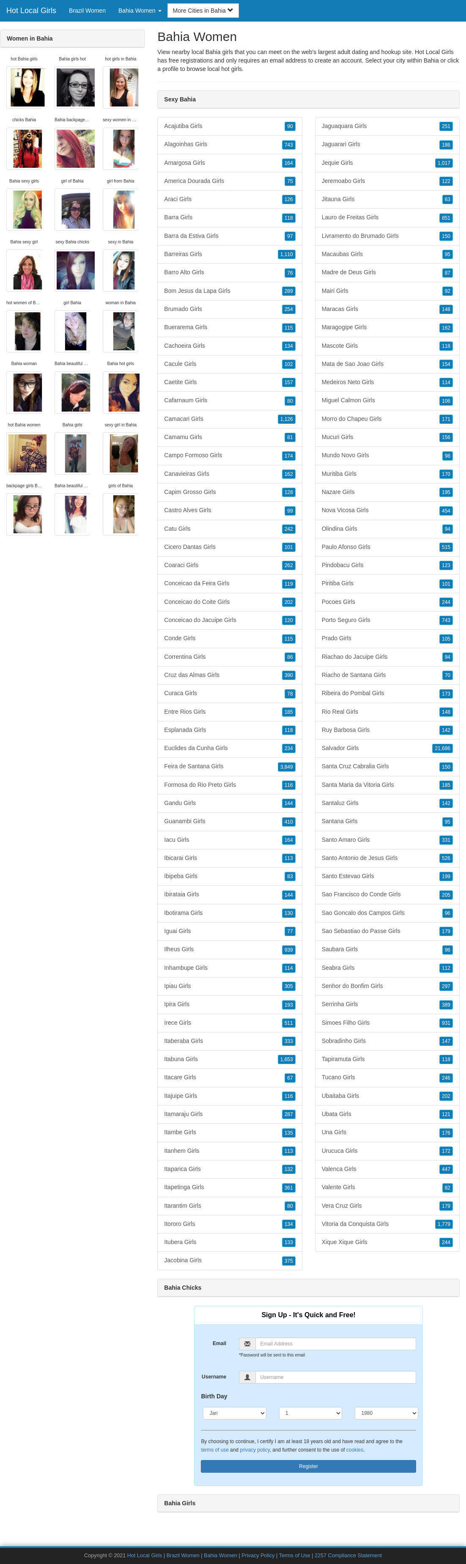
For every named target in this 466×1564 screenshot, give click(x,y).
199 (446, 876)
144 (289, 803)
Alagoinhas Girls (229, 144)
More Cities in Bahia (203, 10)
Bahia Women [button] (140, 10)
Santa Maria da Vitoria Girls (387, 785)
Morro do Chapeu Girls (387, 419)
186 (446, 145)
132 (289, 1169)
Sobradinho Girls (387, 1041)
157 (289, 382)
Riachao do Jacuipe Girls (387, 657)
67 (290, 1078)
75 (290, 181)
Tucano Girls (387, 1077)
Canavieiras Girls (229, 474)
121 (446, 1114)
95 (447, 254)
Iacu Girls (229, 840)
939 (289, 950)
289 (289, 291)
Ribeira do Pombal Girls (387, 693)
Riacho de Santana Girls (387, 675)
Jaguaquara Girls (387, 126)
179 (446, 931)
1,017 (444, 163)
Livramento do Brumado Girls (387, 236)
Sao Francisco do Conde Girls (387, 894)
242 (289, 529)
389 (446, 1005)
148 (446, 309)
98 (447, 456)
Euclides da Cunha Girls (229, 748)
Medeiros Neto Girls (387, 382)
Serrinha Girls (387, 1004)
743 (289, 145)
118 (289, 218)
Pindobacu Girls (387, 565)
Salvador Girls (387, 748)
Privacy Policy (257, 1556)
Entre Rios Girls (229, 712)
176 (446, 1133)
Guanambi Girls (229, 821)
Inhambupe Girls (229, 968)
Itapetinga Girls (229, 1187)
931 (446, 1023)
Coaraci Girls (229, 565)
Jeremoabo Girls (387, 181)
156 (446, 437)
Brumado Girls (229, 309)
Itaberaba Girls (229, 1041)
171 (446, 419)
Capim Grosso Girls (229, 492)
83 (290, 876)
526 (446, 858)
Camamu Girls (229, 437)
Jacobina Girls (229, 1260)
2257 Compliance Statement (348, 1556)
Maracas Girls (387, 309)
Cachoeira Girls (229, 346)
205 (446, 895)
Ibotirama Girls (229, 913)
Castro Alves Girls (229, 510)
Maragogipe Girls (387, 327)
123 (446, 565)
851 (446, 218)
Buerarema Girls (229, 327)
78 (290, 694)
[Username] (335, 1377)
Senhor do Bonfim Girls (387, 986)
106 (446, 401)
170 (446, 474)
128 (289, 492)
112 (446, 968)
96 (447, 913)
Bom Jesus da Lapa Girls (229, 291)
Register (308, 1466)
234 (289, 748)
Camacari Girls (229, 419)
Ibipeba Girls (229, 876)
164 (289, 163)
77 (290, 931)
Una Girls (387, 1132)
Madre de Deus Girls (387, 272)
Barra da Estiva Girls (229, 236)
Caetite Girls (229, 382)
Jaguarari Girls (387, 144)
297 (446, 986)
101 (289, 547)
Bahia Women (220, 1556)
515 (446, 547)
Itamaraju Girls (229, 1114)
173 (446, 694)
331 (446, 840)
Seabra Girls (387, 968)
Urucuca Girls (387, 1151)
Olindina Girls (387, 529)
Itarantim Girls (229, 1206)
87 (447, 273)
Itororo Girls (229, 1224)
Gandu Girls (229, 803)
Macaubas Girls (387, 254)
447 (446, 1169)
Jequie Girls (387, 163)
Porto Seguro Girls (387, 620)
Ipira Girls (229, 1004)
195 (446, 492)
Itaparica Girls (229, 1169)
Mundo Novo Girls (387, 455)
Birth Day (214, 1396)
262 (289, 565)
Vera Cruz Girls (387, 1206)
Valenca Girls (387, 1169)
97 (290, 236)
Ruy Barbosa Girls (387, 730)
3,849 (286, 767)
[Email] (335, 1343)
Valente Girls (387, 1187)
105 (446, 639)
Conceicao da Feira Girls (229, 583)
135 (289, 1133)
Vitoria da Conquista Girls (387, 1224)
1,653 (286, 1059)
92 (447, 291)
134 (289, 346)
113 (289, 858)
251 (446, 126)
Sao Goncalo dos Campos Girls (387, 913)
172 (446, 1151)
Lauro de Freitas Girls (387, 217)
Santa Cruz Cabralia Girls (387, 766)
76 (290, 273)
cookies (354, 1450)
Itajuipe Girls (229, 1096)
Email (219, 1343)
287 (289, 1114)
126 (289, 199)
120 (289, 620)
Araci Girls (229, 199)
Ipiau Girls (229, 986)
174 (289, 456)
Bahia (431, 60)
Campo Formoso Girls (229, 455)
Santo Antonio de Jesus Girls (387, 858)
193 (289, 1005)
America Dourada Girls (229, 181)
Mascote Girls (387, 346)
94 (447, 529)
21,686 (442, 748)
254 (289, 309)
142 (446, 730)
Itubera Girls (229, 1242)
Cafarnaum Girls (229, 400)
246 (446, 1078)
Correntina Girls (229, 657)
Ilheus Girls (229, 949)
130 (289, 913)
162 (289, 474)
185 (289, 712)
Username (214, 1377)
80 (290, 401)
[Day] (311, 1413)
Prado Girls (387, 638)
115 (289, 328)
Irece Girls (229, 1023)
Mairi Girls (387, 291)
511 (289, 1023)
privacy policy (254, 1450)
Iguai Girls (229, 931)
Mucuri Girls (387, 437)
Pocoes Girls (387, 602)
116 (289, 785)
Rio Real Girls (387, 712)
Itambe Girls (229, 1132)
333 (289, 1041)
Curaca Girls (229, 693)
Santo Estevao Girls (387, 876)
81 (290, 437)
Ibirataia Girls (229, 894)
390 (289, 675)
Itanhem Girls (229, 1151)
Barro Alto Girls (229, 272)
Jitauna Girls (387, 199)
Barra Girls (229, 217)
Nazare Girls (387, 492)
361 (289, 1188)
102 (289, 364)
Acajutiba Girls (229, 126)
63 (447, 199)
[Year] (386, 1413)
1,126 (286, 419)
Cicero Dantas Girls (229, 547)
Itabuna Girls (229, 1059)
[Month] (234, 1413)
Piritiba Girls (387, 583)
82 (447, 1188)
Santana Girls (387, 821)
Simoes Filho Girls (387, 1023)
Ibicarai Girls (229, 858)
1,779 (444, 1224)
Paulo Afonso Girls (387, 547)
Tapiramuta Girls (387, 1059)
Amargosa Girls (229, 163)
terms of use (214, 1450)
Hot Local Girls (31, 10)
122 (446, 181)
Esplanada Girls (229, 730)
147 (446, 1041)
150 (446, 236)
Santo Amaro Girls (387, 840)
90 (290, 126)
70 (447, 675)
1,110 (286, 254)
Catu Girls (229, 529)
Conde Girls (229, 638)
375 (289, 1261)
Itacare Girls (229, 1077)
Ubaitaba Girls (387, 1096)
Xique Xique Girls (387, 1242)
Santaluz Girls (387, 803)
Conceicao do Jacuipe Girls (229, 620)
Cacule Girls (229, 364)
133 (289, 1242)
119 (289, 584)
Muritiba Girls (387, 474)
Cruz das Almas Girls (229, 675)
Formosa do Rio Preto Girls (229, 785)
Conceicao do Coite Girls (229, 602)
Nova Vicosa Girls (387, 510)
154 (446, 364)
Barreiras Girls (229, 254)
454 (446, 511)
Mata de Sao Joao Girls (387, 364)
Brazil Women (87, 10)
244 (446, 602)
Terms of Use (294, 1556)
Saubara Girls (387, 949)
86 (290, 657)
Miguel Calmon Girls (387, 400)
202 (289, 602)
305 (289, 986)
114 (289, 968)
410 (289, 822)
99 (290, 511)
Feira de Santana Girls (229, 766)
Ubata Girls (387, 1114)
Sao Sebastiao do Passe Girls (387, 931)
